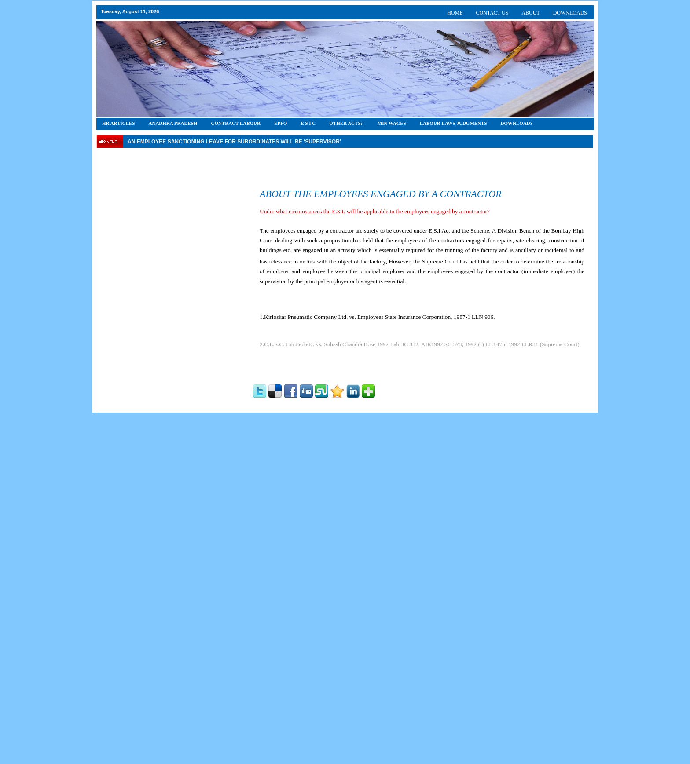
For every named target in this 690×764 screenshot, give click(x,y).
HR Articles (118, 123)
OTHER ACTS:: (346, 123)
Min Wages (392, 123)
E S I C (308, 123)
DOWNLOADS (570, 13)
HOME (454, 13)
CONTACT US (492, 13)
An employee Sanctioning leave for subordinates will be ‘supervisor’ (234, 142)
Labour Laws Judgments (453, 123)
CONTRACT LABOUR (236, 123)
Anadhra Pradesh (173, 123)
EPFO (280, 123)
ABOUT (530, 13)
